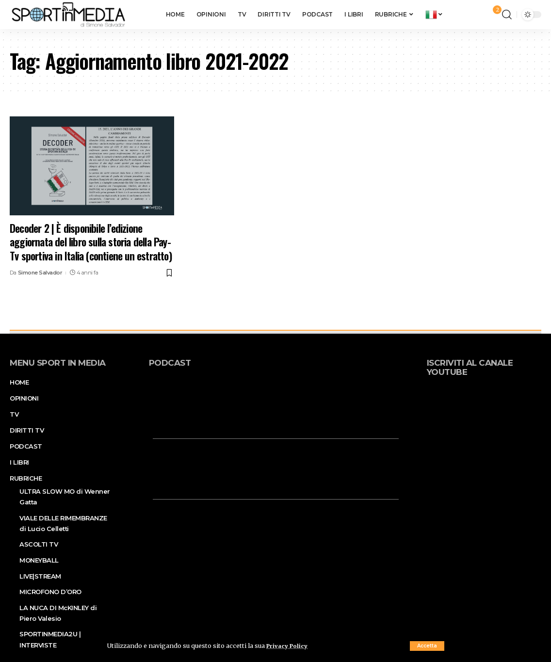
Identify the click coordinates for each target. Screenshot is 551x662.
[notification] (492, 14)
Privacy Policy (289, 645)
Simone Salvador (40, 272)
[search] (507, 14)
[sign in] (479, 14)
